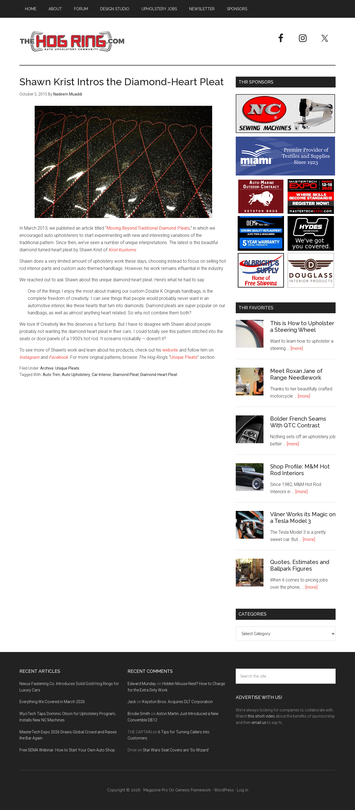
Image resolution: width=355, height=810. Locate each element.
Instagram (29, 357)
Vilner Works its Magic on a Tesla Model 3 (303, 517)
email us (259, 722)
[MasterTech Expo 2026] (311, 212)
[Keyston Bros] (261, 212)
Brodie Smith (139, 713)
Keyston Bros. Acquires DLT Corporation (177, 701)
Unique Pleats (183, 357)
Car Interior (101, 374)
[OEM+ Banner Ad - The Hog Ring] (261, 249)
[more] (297, 348)
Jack (132, 701)
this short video (261, 716)
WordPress (224, 790)
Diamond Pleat (126, 374)
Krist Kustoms (122, 249)
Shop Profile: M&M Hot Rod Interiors (300, 470)
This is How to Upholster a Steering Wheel (302, 326)
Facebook (58, 357)
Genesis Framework (193, 790)
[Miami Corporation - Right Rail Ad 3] (285, 174)
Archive (47, 368)
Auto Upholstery (76, 374)
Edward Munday (142, 683)
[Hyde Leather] (311, 249)
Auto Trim (51, 374)
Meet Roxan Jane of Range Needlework (296, 374)
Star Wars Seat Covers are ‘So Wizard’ (176, 750)
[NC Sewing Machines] (285, 131)
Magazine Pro (155, 790)
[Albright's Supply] (261, 286)
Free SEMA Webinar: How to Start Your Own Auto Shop (67, 750)
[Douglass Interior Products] (311, 286)
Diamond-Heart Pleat (158, 374)
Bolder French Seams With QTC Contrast (298, 422)
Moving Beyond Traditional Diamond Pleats (148, 228)
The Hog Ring (72, 41)
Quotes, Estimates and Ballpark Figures (299, 565)
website (170, 350)
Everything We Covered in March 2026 (52, 701)
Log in (242, 790)
